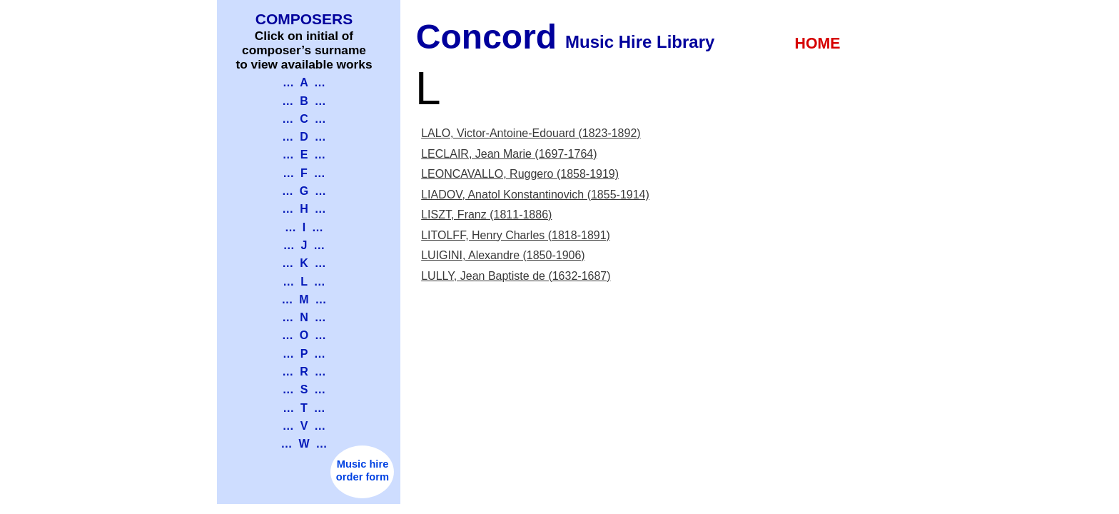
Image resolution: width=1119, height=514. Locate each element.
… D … (303, 137)
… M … (303, 299)
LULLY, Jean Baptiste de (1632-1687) (515, 276)
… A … (304, 82)
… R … (303, 372)
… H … (303, 209)
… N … (303, 317)
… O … (304, 335)
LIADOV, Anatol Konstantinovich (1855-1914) (535, 194)
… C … (303, 119)
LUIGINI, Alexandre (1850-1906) (502, 255)
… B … (303, 101)
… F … (304, 173)
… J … (304, 245)
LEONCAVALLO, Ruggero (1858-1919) (520, 174)
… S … (304, 389)
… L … (304, 282)
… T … (304, 408)
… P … (304, 354)
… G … (304, 191)
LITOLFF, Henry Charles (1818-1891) (515, 235)
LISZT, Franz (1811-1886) (486, 214)
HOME (818, 43)
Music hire (363, 464)
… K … (303, 263)
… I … (304, 227)
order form (362, 477)
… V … (304, 426)
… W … (304, 444)
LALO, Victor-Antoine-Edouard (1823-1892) (530, 133)
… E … (304, 154)
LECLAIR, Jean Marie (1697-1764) (509, 154)
